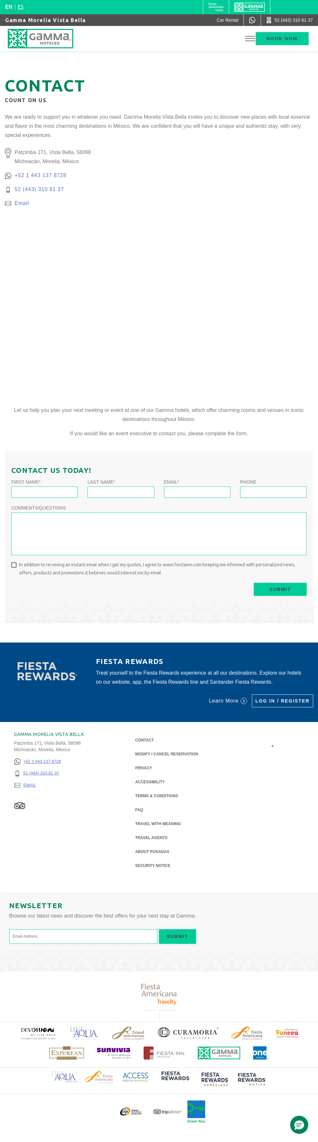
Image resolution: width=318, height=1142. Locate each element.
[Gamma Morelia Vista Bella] (47, 38)
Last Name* (101, 482)
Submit (280, 589)
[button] (299, 1125)
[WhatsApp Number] (252, 20)
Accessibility (150, 782)
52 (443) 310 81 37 (39, 189)
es (21, 7)
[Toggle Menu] (250, 39)
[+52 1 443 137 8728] (37, 761)
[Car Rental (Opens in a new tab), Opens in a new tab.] (228, 20)
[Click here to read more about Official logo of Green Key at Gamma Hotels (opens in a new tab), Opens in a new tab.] (196, 1111)
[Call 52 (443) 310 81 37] (289, 20)
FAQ (139, 810)
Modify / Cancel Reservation (166, 754)
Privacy (143, 767)
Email (22, 203)
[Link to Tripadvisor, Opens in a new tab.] (19, 805)
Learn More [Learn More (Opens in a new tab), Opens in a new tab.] (228, 701)
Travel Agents (151, 837)
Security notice (153, 865)
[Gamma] (249, 7)
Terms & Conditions (156, 796)
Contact (144, 740)
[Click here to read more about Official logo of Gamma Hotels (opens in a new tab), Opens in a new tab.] (219, 1053)
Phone (248, 482)
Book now (282, 38)
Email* (171, 482)
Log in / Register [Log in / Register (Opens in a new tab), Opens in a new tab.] (282, 700)
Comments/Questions (38, 508)
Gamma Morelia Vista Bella (45, 20)
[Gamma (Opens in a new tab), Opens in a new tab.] (216, 7)
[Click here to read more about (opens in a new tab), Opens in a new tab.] (38, 1033)
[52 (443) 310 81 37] (37, 773)
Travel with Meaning (158, 824)
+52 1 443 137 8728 (40, 175)
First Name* (26, 482)
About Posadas (152, 851)
